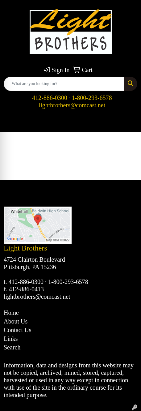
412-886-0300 (49, 97)
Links (11, 338)
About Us (15, 321)
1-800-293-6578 (92, 97)
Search (12, 347)
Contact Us (17, 330)
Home (11, 312)
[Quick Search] (64, 84)
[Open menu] (128, 123)
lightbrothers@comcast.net (72, 105)
